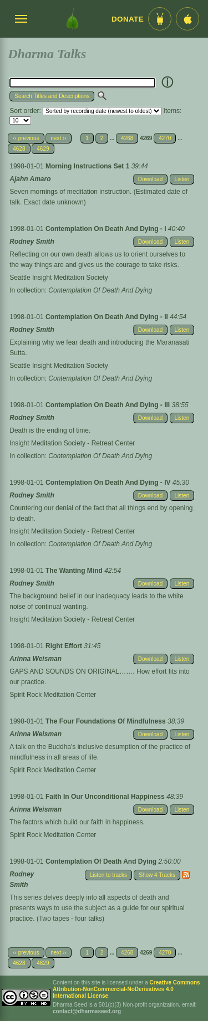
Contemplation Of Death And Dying (100, 290)
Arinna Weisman (35, 659)
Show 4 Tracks (157, 875)
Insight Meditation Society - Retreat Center (72, 443)
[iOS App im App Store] (187, 18)
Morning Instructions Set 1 (88, 166)
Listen (182, 179)
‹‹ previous (26, 138)
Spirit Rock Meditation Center (52, 695)
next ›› (58, 138)
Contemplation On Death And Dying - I (106, 229)
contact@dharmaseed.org (87, 1011)
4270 (165, 138)
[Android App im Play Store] (159, 18)
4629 (43, 149)
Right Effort (64, 646)
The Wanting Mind (74, 570)
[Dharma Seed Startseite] (72, 19)
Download (150, 179)
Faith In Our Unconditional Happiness (105, 797)
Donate (127, 19)
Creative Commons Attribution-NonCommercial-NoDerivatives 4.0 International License (126, 989)
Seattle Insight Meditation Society (58, 277)
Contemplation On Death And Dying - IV (109, 482)
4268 (127, 138)
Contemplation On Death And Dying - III (108, 405)
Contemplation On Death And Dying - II (107, 317)
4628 (19, 149)
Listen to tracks (108, 875)
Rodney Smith (31, 241)
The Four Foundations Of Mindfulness (106, 721)
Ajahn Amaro (29, 179)
